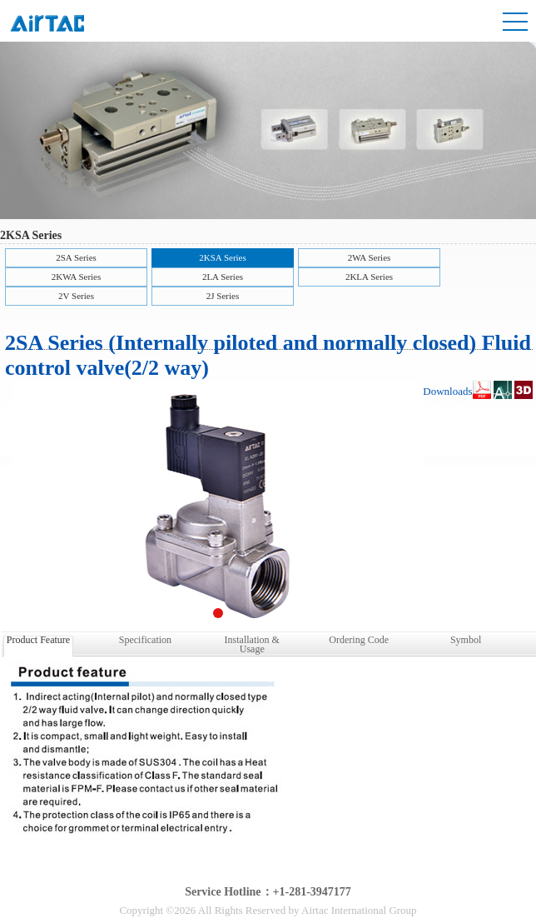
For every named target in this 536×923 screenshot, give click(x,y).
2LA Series (222, 277)
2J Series (222, 296)
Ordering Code (359, 640)
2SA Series (76, 257)
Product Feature (38, 640)
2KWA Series (77, 277)
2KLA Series (369, 277)
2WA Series (369, 257)
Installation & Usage (252, 643)
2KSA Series (222, 257)
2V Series (76, 296)
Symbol (465, 640)
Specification (145, 640)
